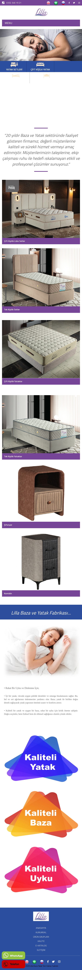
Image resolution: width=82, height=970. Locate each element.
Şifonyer (8, 524)
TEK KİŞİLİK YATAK (15, 77)
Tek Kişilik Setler (12, 309)
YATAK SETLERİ (14, 66)
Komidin (8, 593)
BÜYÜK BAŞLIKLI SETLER (47, 77)
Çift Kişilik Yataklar (13, 381)
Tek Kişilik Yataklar (13, 456)
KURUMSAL (41, 932)
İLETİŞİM (41, 950)
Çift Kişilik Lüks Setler (14, 241)
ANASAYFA (41, 928)
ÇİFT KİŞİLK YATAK (40, 66)
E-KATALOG (41, 945)
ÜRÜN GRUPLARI (41, 936)
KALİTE (41, 941)
